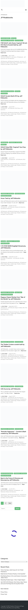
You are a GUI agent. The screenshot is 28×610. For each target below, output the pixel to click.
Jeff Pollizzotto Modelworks (13, 61)
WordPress (9, 607)
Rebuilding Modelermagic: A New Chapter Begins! (13, 579)
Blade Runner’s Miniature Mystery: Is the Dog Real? (13, 573)
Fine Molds (3, 241)
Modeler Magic (12, 62)
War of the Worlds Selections (6, 294)
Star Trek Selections (19, 40)
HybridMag (16, 607)
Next (10, 503)
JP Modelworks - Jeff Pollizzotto (7, 40)
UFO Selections (4, 93)
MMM (7, 62)
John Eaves (14, 38)
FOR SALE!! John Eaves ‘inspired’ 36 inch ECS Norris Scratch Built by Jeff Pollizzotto (14, 45)
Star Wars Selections (5, 243)
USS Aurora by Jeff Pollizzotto (10, 389)
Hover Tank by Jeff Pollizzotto (10, 198)
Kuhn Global (4, 55)
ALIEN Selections (4, 142)
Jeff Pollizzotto (4, 61)
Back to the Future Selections (7, 473)
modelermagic (19, 62)
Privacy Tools (4, 594)
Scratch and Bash (14, 64)
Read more (3, 52)
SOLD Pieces (17, 91)
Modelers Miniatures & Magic (17, 606)
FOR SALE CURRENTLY (5, 38)
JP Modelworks (23, 112)
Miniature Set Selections (19, 193)
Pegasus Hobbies (18, 292)
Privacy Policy (4, 592)
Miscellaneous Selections (6, 195)
